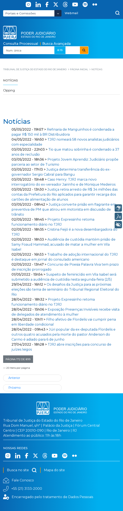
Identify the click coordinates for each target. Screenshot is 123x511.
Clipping (9, 90)
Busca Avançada (56, 44)
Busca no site (22, 470)
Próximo (14, 388)
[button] (18, 359)
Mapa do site (54, 470)
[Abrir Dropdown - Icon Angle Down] (58, 13)
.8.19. (60, 50)
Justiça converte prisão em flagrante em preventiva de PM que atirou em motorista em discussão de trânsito (64, 209)
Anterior (14, 378)
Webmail (71, 13)
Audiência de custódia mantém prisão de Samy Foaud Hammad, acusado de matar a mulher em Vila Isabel (63, 244)
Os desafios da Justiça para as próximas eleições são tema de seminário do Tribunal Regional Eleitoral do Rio (65, 289)
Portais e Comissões (20, 13)
